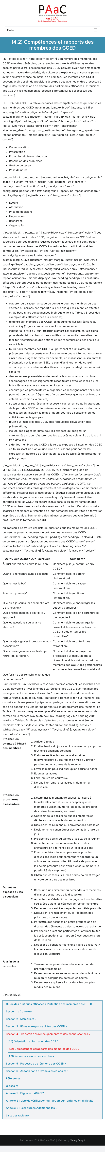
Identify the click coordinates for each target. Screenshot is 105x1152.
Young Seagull (77, 1140)
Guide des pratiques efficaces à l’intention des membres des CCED (49, 1004)
